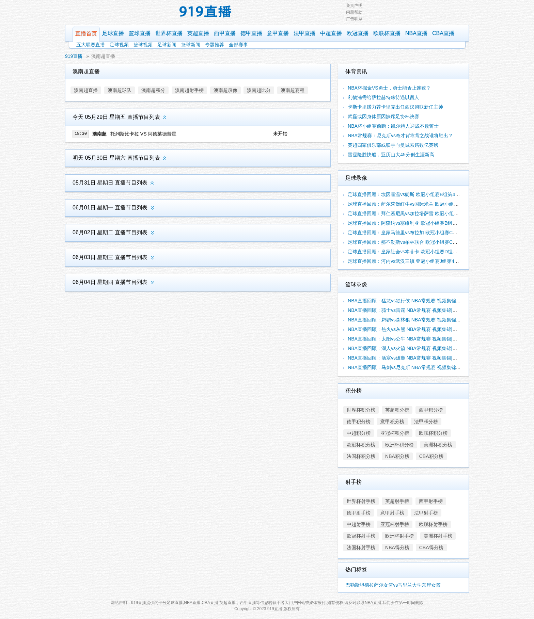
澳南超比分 (259, 90)
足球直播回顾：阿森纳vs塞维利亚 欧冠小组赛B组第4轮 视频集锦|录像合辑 (426, 223)
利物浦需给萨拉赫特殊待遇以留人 (383, 97)
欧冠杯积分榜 (361, 444)
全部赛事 (238, 44)
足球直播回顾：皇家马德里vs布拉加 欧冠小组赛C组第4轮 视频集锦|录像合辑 (429, 232)
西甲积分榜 (431, 410)
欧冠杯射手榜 (361, 536)
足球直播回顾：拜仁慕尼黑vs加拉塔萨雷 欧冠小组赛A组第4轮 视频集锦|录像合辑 (434, 213)
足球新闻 (166, 44)
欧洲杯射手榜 (399, 536)
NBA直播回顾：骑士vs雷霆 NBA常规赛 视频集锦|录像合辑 (409, 310)
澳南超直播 (103, 56)
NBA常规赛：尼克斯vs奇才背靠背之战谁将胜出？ (400, 135)
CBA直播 (443, 33)
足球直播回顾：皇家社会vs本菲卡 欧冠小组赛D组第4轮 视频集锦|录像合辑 (426, 251)
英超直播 (198, 33)
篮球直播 (140, 33)
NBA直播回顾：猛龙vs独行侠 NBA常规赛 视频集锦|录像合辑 (412, 300)
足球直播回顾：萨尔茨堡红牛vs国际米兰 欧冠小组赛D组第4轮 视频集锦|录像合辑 (434, 204)
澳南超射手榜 (189, 90)
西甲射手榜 (431, 501)
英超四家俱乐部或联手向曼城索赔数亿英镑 (393, 145)
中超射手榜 (359, 524)
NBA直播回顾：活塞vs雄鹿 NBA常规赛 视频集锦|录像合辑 (409, 358)
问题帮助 (354, 12)
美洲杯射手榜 (438, 536)
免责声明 (354, 5)
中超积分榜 (359, 433)
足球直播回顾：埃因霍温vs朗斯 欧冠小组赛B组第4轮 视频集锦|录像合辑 (424, 194)
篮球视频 (143, 44)
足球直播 (113, 33)
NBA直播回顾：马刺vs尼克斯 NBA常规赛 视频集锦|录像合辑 (412, 367)
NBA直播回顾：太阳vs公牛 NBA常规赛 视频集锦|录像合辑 (409, 339)
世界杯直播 (169, 33)
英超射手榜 (397, 501)
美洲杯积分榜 (438, 444)
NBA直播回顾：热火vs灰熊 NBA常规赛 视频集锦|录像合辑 (409, 329)
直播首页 (86, 33)
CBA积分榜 (431, 456)
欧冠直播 (357, 33)
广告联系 (354, 18)
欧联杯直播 (386, 33)
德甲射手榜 (359, 512)
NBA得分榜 (397, 547)
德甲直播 (251, 33)
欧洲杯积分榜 (399, 444)
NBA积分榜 (397, 456)
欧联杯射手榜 (433, 524)
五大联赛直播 (90, 44)
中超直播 (331, 33)
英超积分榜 (397, 410)
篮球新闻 (190, 44)
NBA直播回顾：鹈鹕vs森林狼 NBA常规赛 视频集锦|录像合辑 (412, 319)
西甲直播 (225, 33)
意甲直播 (278, 33)
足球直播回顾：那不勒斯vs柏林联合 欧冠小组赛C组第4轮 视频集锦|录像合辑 (429, 242)
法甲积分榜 (426, 421)
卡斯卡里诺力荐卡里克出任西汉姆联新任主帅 (395, 107)
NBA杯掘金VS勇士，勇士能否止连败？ (389, 88)
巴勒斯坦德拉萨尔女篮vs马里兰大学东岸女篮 (393, 585)
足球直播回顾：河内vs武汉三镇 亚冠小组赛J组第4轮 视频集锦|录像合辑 (424, 261)
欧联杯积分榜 (433, 433)
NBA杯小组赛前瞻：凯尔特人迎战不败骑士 (393, 126)
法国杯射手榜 (361, 547)
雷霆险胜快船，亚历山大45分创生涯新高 (391, 154)
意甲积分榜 (392, 421)
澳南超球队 (119, 90)
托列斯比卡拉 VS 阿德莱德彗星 (143, 134)
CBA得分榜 (431, 547)
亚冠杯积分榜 (394, 433)
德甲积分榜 (359, 421)
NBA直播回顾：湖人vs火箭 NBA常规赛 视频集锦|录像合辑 (409, 348)
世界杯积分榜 (361, 410)
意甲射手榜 (392, 512)
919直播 (73, 56)
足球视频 (119, 44)
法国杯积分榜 (361, 456)
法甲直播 (304, 33)
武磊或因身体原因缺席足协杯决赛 (383, 116)
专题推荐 (214, 44)
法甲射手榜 (426, 512)
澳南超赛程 (292, 90)
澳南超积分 (153, 90)
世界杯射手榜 (361, 501)
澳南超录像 (225, 90)
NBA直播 (416, 33)
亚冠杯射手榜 (394, 524)
